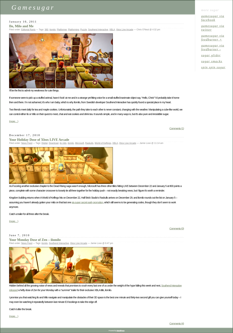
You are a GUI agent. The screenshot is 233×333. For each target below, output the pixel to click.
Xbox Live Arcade (124, 29)
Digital (45, 143)
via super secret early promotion (87, 202)
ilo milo (63, 143)
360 (46, 29)
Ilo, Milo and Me (21, 26)
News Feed (26, 143)
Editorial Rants (28, 29)
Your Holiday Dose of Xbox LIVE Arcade (39, 140)
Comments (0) (176, 228)
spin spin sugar (213, 67)
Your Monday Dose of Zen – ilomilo (35, 240)
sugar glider (211, 55)
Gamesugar (33, 7)
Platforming (73, 29)
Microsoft (79, 143)
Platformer (62, 29)
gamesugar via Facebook (212, 18)
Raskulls (89, 143)
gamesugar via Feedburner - (212, 47)
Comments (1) (176, 128)
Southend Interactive (98, 29)
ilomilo (53, 29)
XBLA (112, 29)
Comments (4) (176, 323)
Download (53, 143)
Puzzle (83, 29)
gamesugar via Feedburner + (212, 37)
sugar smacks (211, 61)
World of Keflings (103, 143)
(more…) (13, 121)
